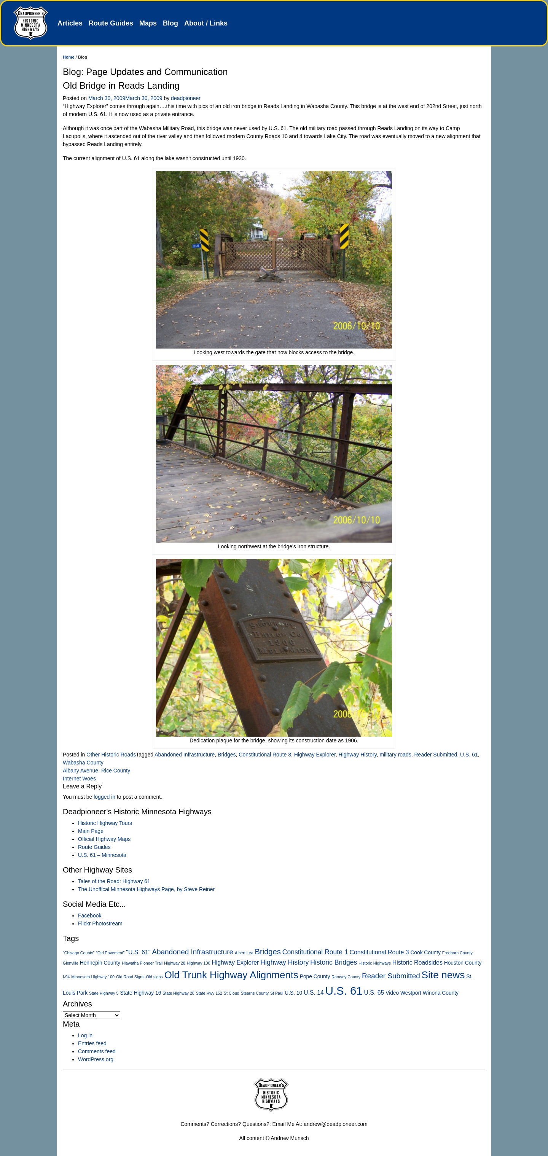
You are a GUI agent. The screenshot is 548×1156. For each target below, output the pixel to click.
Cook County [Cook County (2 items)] (425, 952)
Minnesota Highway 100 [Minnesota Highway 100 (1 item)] (93, 976)
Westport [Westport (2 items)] (410, 993)
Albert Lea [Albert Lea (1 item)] (244, 953)
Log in (85, 1035)
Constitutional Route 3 (265, 755)
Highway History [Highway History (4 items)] (284, 962)
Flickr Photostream (100, 923)
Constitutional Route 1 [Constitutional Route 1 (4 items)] (315, 952)
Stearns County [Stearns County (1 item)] (255, 993)
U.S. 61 (469, 755)
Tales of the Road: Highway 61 (114, 881)
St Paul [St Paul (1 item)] (276, 993)
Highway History (358, 755)
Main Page (91, 831)
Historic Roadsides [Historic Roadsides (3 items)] (417, 962)
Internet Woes (79, 778)
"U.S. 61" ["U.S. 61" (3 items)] (138, 952)
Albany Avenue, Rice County (96, 770)
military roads (395, 755)
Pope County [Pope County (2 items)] (315, 976)
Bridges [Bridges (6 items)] (268, 951)
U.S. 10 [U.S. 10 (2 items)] (293, 993)
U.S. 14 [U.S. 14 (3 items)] (314, 992)
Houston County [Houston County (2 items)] (463, 963)
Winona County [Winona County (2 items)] (441, 993)
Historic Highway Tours (105, 823)
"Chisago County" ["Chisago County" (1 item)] (78, 953)
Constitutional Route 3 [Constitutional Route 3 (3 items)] (379, 952)
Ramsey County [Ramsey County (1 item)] (345, 976)
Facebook (89, 915)
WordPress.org (95, 1059)
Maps (148, 23)
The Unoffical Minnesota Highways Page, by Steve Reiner (146, 889)
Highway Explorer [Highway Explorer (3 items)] (235, 962)
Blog (170, 23)
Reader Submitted (435, 755)
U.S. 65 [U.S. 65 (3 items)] (374, 992)
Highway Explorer (315, 755)
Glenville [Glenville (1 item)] (70, 963)
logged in (104, 797)
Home (69, 57)
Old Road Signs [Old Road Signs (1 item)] (130, 976)
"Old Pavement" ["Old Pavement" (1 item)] (110, 953)
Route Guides (111, 23)
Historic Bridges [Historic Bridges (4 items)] (333, 962)
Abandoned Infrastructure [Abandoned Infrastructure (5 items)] (192, 952)
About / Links (206, 23)
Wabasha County (83, 763)
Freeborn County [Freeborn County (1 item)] (457, 953)
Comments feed (97, 1051)
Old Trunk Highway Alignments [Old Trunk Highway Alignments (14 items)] (231, 975)
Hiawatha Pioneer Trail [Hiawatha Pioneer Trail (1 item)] (142, 963)
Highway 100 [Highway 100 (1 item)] (198, 963)
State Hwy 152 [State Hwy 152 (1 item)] (209, 993)
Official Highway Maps (104, 839)
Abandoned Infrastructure (185, 755)
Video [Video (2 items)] (392, 993)
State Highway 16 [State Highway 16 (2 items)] (140, 993)
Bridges (227, 755)
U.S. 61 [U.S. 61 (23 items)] (344, 990)
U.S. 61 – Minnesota (102, 855)
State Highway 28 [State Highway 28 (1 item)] (178, 993)
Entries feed (92, 1043)
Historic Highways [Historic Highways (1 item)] (374, 963)
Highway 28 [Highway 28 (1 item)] (174, 963)
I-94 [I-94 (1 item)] (66, 976)
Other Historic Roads (111, 755)
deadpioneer (186, 98)
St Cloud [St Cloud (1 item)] (231, 993)
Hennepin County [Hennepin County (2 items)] (100, 963)
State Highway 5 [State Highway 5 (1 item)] (104, 993)
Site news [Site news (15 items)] (443, 975)
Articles (70, 23)
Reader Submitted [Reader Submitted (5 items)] (391, 976)
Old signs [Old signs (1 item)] (154, 976)
